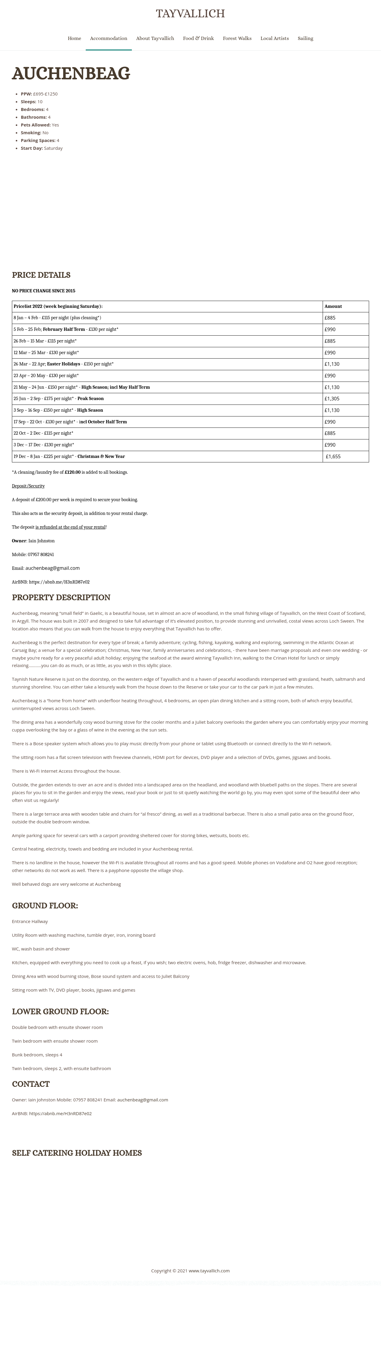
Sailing (305, 38)
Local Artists (274, 38)
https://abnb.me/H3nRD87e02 (60, 1113)
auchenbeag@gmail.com (142, 1100)
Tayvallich (190, 13)
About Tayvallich (155, 38)
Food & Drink (198, 38)
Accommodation (108, 38)
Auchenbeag (71, 73)
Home (74, 38)
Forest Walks (237, 38)
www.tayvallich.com (209, 1271)
